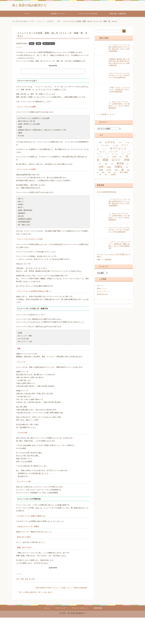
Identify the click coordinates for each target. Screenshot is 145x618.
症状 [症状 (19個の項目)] (101, 170)
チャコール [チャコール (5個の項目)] (115, 154)
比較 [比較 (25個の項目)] (101, 167)
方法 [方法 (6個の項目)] (112, 164)
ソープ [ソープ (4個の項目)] (106, 154)
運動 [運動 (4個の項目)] (109, 173)
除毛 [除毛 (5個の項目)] (100, 175)
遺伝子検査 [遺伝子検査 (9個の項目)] (124, 173)
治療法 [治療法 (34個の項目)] (118, 167)
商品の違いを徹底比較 (118, 14)
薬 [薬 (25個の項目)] (122, 170)
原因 (22, 579)
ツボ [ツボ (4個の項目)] (122, 154)
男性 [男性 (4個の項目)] (127, 167)
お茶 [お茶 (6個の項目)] (120, 143)
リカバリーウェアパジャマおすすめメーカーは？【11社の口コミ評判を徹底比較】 (119, 76)
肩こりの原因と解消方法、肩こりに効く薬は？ (36, 593)
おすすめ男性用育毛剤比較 (106, 192)
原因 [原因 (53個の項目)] (105, 160)
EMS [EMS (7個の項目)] (100, 143)
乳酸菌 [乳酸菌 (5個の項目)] (114, 157)
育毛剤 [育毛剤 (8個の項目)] (109, 170)
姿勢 (31, 44)
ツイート (19, 48)
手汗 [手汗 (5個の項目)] (100, 164)
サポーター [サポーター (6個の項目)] (102, 152)
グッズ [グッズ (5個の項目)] (104, 149)
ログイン (100, 286)
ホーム (27, 14)
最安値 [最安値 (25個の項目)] (120, 164)
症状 (33, 579)
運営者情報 (98, 608)
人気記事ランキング (57, 14)
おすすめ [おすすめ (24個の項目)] (110, 142)
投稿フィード (102, 289)
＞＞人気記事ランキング (106, 115)
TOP (23, 22)
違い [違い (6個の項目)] (115, 173)
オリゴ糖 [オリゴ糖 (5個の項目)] (115, 146)
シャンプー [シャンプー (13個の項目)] (113, 152)
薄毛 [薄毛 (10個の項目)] (116, 170)
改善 (26, 579)
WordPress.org (102, 295)
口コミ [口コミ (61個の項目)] (116, 160)
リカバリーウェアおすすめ (87, 14)
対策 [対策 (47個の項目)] (126, 160)
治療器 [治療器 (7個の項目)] (109, 167)
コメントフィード (103, 292)
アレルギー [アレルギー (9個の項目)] (105, 146)
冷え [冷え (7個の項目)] (121, 157)
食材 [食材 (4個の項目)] (106, 175)
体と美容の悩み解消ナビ (32, 5)
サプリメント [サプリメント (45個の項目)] (118, 149)
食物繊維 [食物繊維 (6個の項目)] (113, 175)
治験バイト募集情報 (104, 260)
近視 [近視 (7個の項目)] (103, 173)
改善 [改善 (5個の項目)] (106, 164)
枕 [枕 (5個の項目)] (127, 164)
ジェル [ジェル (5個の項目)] (123, 152)
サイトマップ (60, 608)
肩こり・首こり (49, 44)
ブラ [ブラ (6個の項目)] (107, 157)
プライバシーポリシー (79, 608)
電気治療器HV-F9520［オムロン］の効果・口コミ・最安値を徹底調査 (61, 588)
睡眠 (38, 44)
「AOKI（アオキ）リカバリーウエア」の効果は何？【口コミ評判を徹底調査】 (119, 90)
